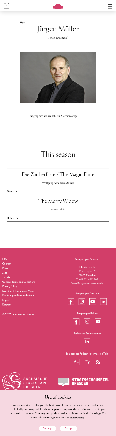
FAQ (4, 259)
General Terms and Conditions (18, 281)
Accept (68, 428)
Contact (6, 263)
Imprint (6, 300)
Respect (6, 304)
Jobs (4, 272)
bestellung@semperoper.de (87, 283)
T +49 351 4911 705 (87, 279)
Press (5, 268)
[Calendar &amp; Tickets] (6, 5)
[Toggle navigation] (110, 6)
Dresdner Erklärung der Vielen (18, 291)
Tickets (6, 277)
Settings (47, 428)
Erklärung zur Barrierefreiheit (18, 295)
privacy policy (77, 418)
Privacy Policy (9, 286)
